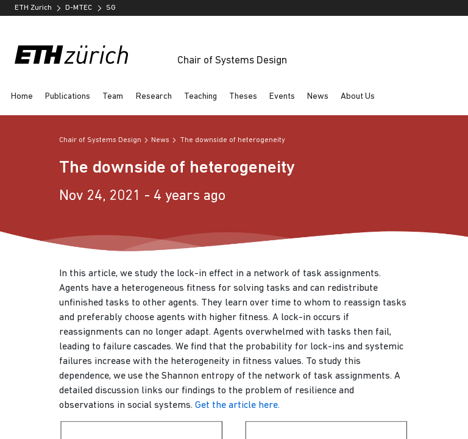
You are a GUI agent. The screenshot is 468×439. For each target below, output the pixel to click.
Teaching (200, 96)
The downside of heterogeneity (232, 140)
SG (111, 8)
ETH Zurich (33, 8)
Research (154, 96)
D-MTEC (78, 8)
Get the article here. (237, 405)
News (317, 96)
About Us (358, 96)
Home (22, 96)
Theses (243, 96)
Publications (67, 96)
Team (112, 96)
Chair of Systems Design (232, 60)
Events (282, 96)
